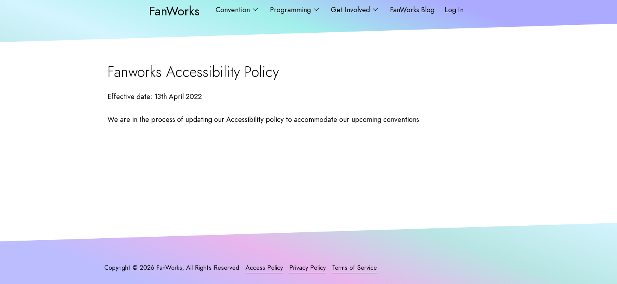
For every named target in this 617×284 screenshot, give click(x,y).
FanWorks (174, 10)
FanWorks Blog (412, 10)
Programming (291, 10)
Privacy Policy (307, 267)
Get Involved (351, 10)
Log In (454, 10)
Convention (234, 10)
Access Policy (264, 267)
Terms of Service (354, 267)
